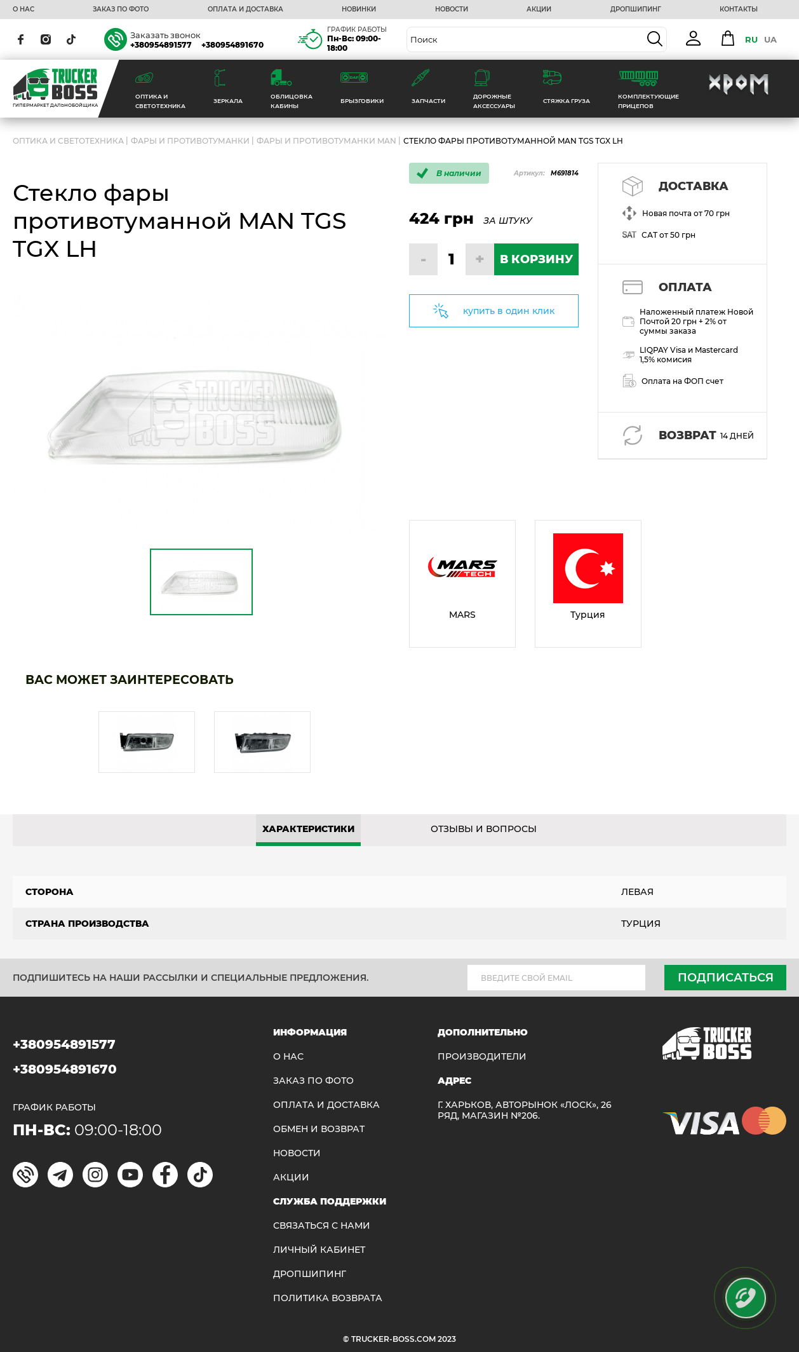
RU (751, 39)
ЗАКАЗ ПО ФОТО (121, 9)
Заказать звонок (165, 35)
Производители (482, 1056)
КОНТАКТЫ (739, 9)
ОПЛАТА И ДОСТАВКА (245, 9)
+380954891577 (161, 45)
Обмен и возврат (319, 1129)
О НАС (23, 9)
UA (770, 39)
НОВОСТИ (451, 9)
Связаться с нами (321, 1225)
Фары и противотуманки (190, 141)
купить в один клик (508, 311)
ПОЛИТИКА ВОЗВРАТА (327, 1298)
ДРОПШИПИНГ (635, 9)
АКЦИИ (539, 9)
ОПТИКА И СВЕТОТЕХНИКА (68, 141)
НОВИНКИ (359, 9)
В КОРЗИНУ (536, 259)
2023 (447, 1339)
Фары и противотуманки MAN (326, 141)
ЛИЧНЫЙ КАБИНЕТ (319, 1250)
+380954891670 (232, 45)
